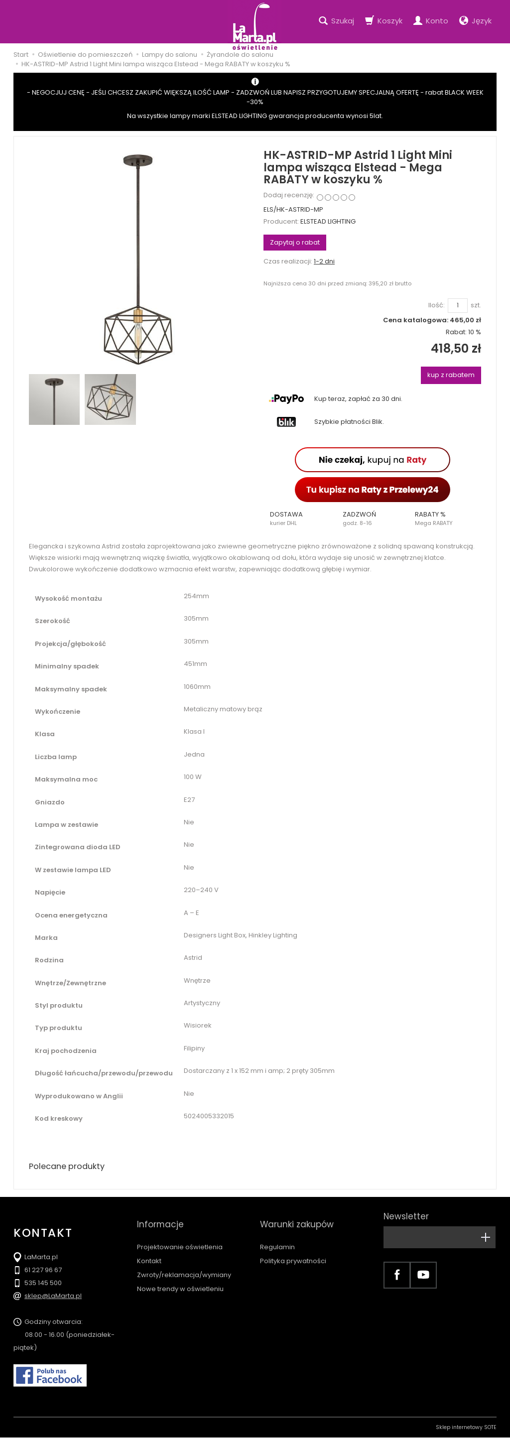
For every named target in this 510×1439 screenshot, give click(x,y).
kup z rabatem (451, 375)
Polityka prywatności (293, 1248)
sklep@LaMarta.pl (53, 1297)
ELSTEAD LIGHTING (328, 221)
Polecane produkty (71, 1167)
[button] (299, 518)
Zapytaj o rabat (295, 242)
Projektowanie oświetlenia (180, 1234)
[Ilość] (458, 305)
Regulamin (277, 1234)
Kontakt (149, 1248)
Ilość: (436, 305)
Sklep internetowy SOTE (466, 1429)
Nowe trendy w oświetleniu (180, 1276)
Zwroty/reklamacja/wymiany (184, 1262)
